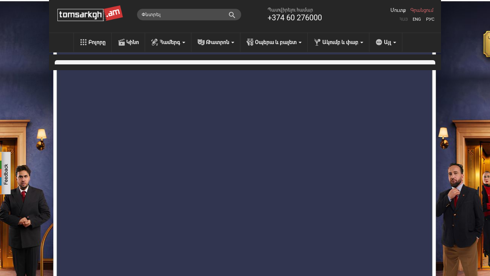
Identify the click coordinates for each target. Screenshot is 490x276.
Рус (430, 19)
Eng (417, 19)
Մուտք (398, 10)
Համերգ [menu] (172, 42)
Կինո (132, 42)
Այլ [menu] (390, 42)
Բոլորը (97, 42)
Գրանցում (421, 10)
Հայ (403, 19)
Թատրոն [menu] (220, 42)
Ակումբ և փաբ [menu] (342, 42)
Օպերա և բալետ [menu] (278, 42)
